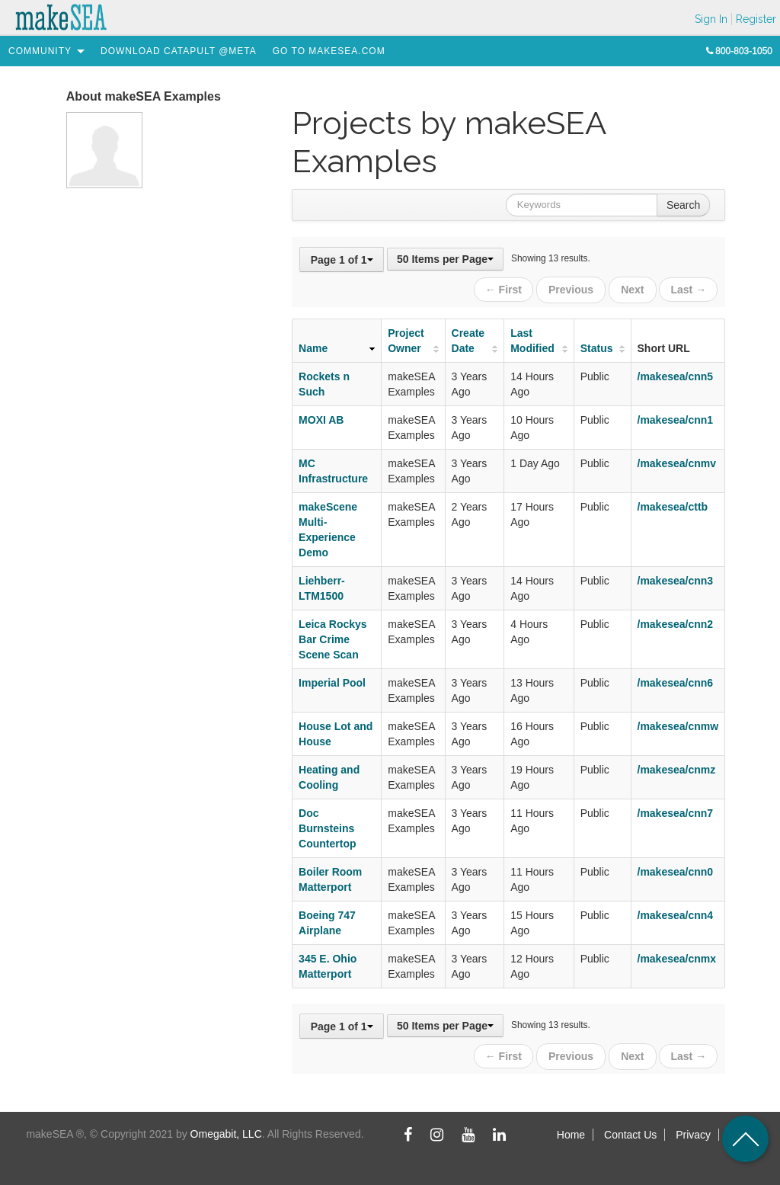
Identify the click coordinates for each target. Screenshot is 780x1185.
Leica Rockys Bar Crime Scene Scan (333, 637)
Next (633, 289)
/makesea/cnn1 (676, 418)
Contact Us (630, 1130)
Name (313, 346)
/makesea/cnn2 (676, 622)
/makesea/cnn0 (676, 869)
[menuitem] (40, 51)
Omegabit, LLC (226, 1129)
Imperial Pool (332, 680)
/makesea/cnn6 (676, 680)
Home (571, 1130)
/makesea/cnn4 (676, 913)
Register (756, 19)
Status (596, 346)
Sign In (711, 19)
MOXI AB (321, 418)
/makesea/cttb (673, 504)
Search (683, 205)
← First (506, 289)
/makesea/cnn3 (676, 578)
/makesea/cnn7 (676, 811)
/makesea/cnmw (678, 724)
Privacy (693, 1130)
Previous (573, 289)
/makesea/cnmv (677, 461)
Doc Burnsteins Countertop (327, 826)
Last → (688, 289)
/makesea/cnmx (677, 956)
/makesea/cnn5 (676, 374)
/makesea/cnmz (677, 767)
